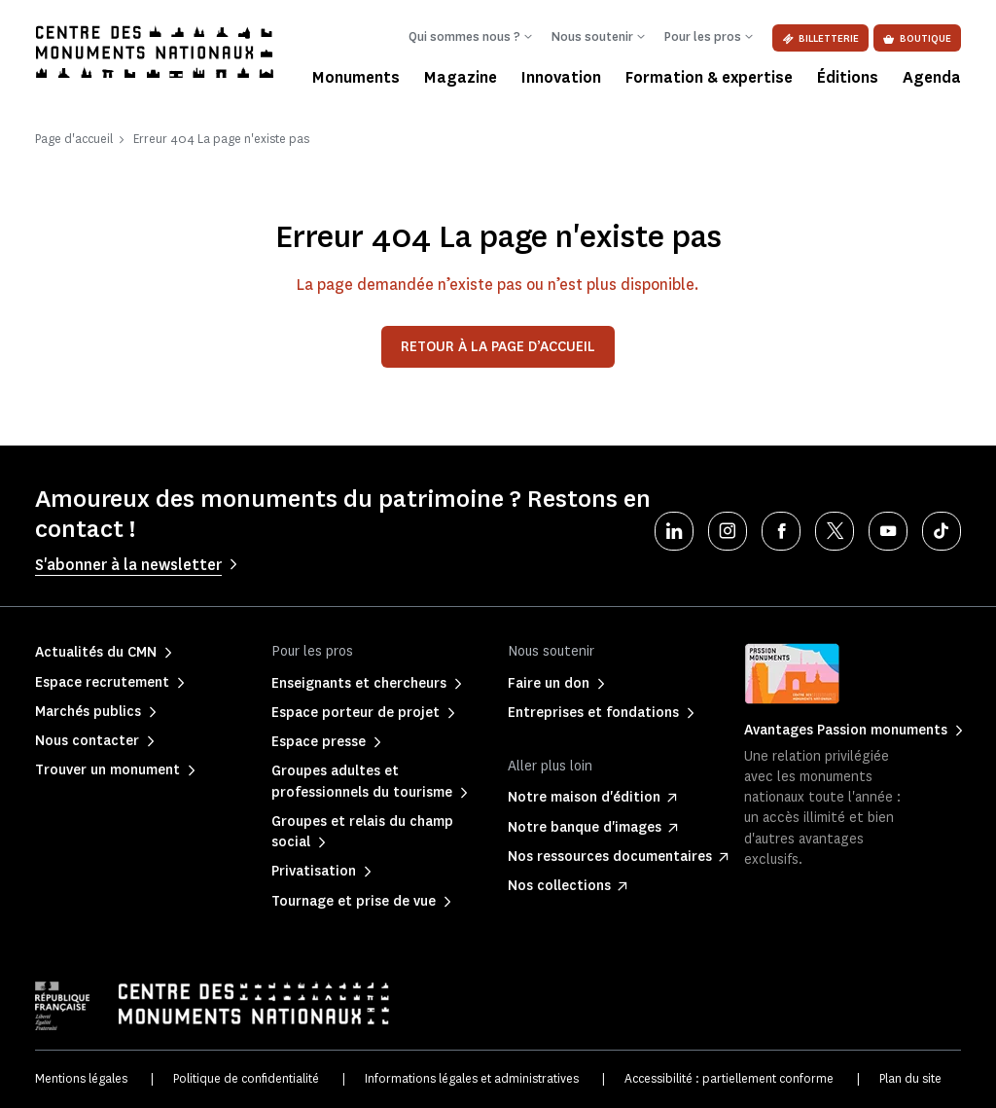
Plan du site (910, 1078)
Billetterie (820, 38)
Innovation (561, 77)
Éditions (847, 77)
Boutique (917, 38)
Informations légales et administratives (472, 1078)
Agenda (932, 77)
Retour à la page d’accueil (498, 347)
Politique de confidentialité (246, 1078)
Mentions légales (81, 1078)
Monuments (356, 77)
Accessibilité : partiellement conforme (729, 1078)
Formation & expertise (709, 77)
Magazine (460, 77)
